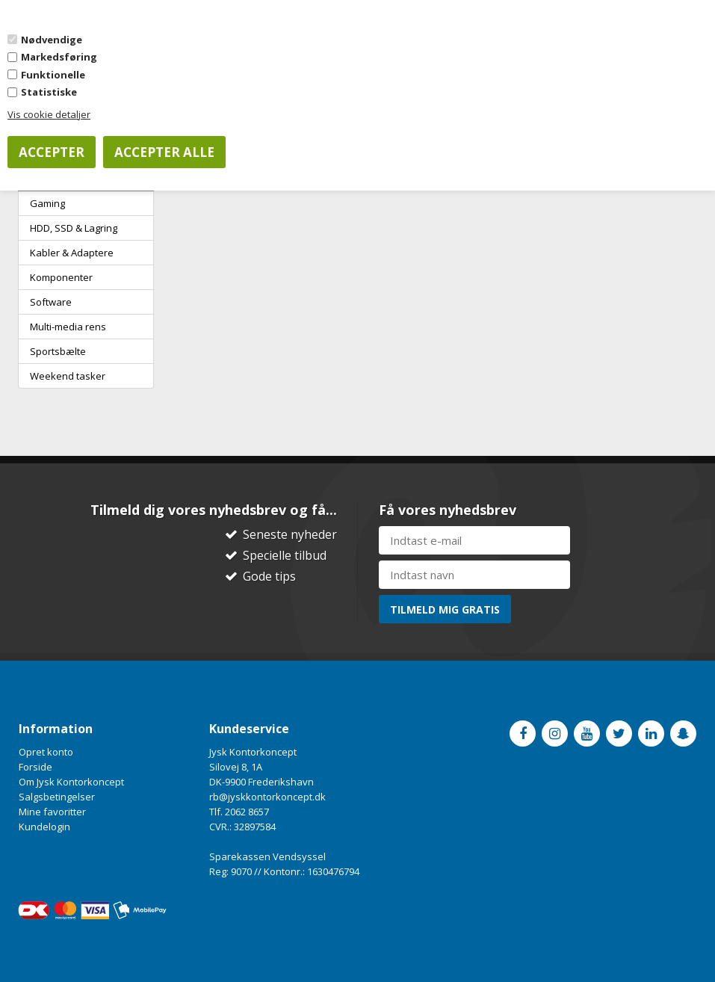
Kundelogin (44, 826)
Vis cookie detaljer (48, 114)
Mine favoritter (52, 811)
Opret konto (46, 752)
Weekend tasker (67, 376)
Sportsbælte (58, 351)
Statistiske (49, 92)
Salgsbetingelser (57, 796)
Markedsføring (59, 57)
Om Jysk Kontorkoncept (71, 781)
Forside (35, 766)
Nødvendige (51, 39)
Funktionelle (53, 74)
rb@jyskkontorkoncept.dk (267, 796)
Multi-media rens (68, 326)
